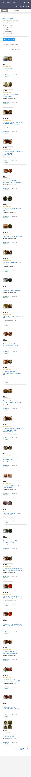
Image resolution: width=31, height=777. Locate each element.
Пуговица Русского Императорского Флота (10, 652)
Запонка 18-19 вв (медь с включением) (11, 95)
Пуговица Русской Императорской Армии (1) (11, 344)
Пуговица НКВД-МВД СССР (12, 290)
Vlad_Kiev (5, 74)
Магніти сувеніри (8, 31)
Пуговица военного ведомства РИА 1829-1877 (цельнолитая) (13, 153)
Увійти (3, 2)
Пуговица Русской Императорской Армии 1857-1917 (12, 373)
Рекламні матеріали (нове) (10, 34)
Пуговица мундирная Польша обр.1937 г (12, 209)
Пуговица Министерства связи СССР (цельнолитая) (12, 401)
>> (27, 748)
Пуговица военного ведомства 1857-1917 (13, 317)
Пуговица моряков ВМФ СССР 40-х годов (10, 541)
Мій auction (26, 6)
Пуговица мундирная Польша (12, 236)
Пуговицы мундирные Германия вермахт (10, 735)
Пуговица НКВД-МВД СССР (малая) (12, 263)
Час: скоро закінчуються (10, 44)
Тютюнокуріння (7, 27)
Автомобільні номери (9, 23)
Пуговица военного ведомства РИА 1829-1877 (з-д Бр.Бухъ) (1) (13, 123)
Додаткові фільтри (9, 39)
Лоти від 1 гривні (11, 2)
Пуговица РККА (8, 68)
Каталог (4, 10)
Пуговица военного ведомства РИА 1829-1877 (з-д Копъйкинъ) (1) (13, 430)
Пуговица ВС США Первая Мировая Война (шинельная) (12, 181)
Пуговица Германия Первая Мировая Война (12, 458)
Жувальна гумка (8, 25)
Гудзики (6, 29)
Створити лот (18, 6)
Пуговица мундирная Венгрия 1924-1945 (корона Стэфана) (12, 569)
